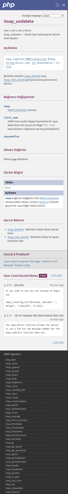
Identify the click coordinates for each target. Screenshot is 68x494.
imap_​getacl (12, 454)
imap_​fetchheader (15, 427)
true (8, 66)
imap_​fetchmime (14, 431)
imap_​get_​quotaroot (16, 450)
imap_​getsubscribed (16, 461)
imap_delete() (32, 76)
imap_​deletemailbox (16, 409)
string (10, 62)
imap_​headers (13, 473)
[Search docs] (57, 5)
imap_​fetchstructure (16, 435)
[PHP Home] (9, 5)
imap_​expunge (13, 416)
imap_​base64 (12, 371)
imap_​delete (12, 405)
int (34, 62)
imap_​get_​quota (14, 446)
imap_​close (11, 393)
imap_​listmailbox (14, 488)
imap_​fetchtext (13, 439)
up (5, 285)
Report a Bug (22, 265)
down (10, 285)
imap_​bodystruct (14, 382)
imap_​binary (12, 375)
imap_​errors (12, 412)
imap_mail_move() (14, 79)
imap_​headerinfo (14, 469)
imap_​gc (10, 443)
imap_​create (12, 397)
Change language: (32, 15)
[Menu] (63, 5)
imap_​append (12, 367)
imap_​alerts (12, 363)
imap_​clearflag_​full (15, 390)
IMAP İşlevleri (12, 354)
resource (44, 201)
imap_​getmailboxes (15, 458)
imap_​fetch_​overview (16, 420)
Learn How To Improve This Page (22, 261)
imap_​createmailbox (16, 401)
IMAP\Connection (36, 59)
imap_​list (10, 484)
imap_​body (11, 378)
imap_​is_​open (13, 477)
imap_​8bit (11, 360)
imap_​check (12, 386)
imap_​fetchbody (14, 424)
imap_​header (12, 465)
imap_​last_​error (14, 480)
